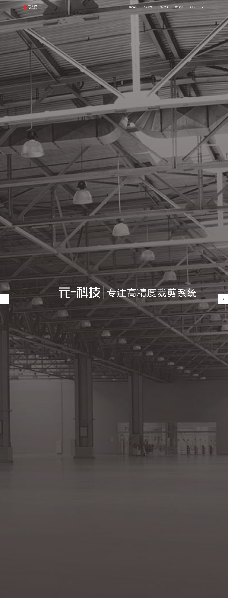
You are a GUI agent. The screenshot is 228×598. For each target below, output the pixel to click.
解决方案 (179, 7)
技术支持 (164, 7)
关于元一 (193, 7)
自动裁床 (133, 7)
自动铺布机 (149, 7)
